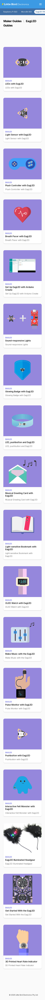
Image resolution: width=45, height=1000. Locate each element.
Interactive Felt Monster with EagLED (20, 807)
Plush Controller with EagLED (20, 185)
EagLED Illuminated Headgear (20, 860)
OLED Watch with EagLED (18, 603)
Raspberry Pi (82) (10, 12)
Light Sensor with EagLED (18, 134)
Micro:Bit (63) (26, 12)
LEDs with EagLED (14, 84)
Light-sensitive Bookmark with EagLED (20, 548)
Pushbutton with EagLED (17, 755)
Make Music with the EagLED (20, 654)
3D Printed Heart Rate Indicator (21, 961)
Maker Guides (12, 21)
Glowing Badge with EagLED (19, 391)
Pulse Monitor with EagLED (19, 704)
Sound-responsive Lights (18, 340)
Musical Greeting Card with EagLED (19, 494)
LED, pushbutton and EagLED (20, 442)
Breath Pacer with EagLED (18, 236)
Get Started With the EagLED (20, 910)
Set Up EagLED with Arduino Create (19, 288)
